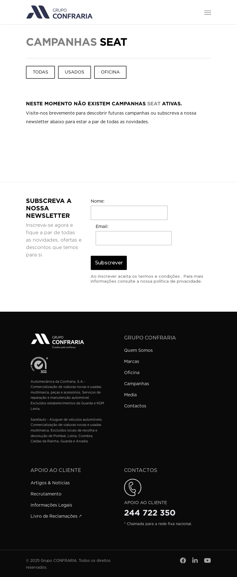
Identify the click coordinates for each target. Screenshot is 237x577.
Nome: (98, 201)
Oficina (110, 72)
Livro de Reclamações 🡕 (56, 516)
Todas (40, 72)
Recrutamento (46, 494)
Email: (102, 227)
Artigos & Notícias (50, 483)
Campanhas (136, 384)
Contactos (135, 406)
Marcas (131, 362)
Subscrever (109, 263)
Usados (74, 72)
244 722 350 (150, 513)
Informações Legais (51, 505)
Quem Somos (138, 350)
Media (130, 395)
